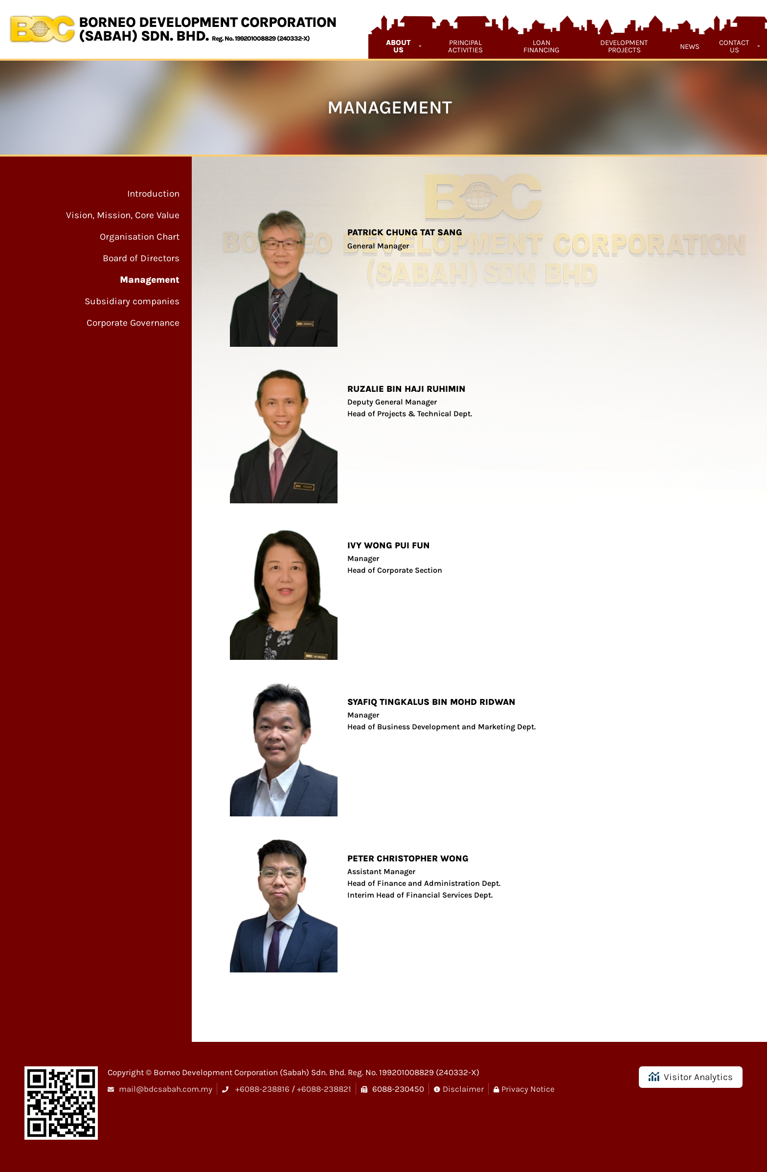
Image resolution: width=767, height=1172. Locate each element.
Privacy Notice (528, 1089)
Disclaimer (463, 1089)
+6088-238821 (324, 1089)
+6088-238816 (262, 1089)
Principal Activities (465, 46)
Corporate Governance (133, 322)
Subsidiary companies (132, 301)
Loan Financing (541, 46)
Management (150, 279)
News (689, 46)
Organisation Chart (140, 236)
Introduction (153, 193)
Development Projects (624, 46)
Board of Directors (141, 258)
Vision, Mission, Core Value (123, 215)
